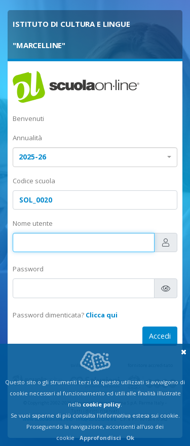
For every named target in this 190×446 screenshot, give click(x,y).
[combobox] (95, 157)
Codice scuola (34, 180)
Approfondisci (100, 437)
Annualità (27, 137)
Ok (130, 437)
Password (28, 268)
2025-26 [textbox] (32, 156)
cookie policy (102, 404)
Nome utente (33, 223)
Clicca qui (102, 314)
